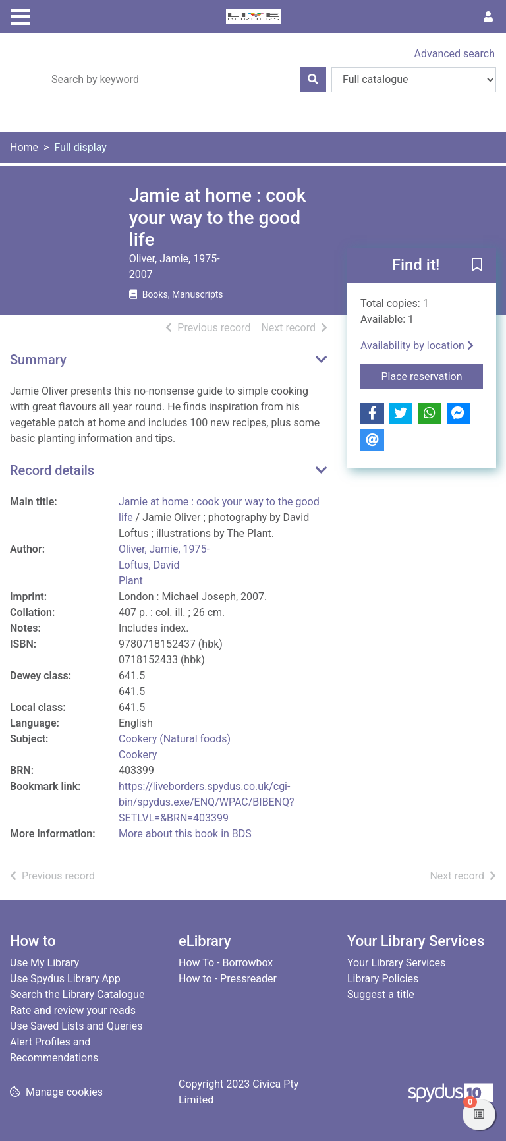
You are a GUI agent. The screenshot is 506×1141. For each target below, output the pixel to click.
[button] (477, 265)
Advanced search (454, 53)
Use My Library (44, 963)
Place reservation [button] (432, 375)
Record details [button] (52, 470)
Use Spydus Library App (65, 978)
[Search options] (413, 79)
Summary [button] (38, 360)
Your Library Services (396, 963)
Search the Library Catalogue (77, 994)
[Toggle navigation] (20, 15)
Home (24, 147)
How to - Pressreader (228, 978)
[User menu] (488, 17)
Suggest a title (380, 994)
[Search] (313, 79)
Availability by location (417, 345)
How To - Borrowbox (226, 963)
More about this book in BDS (185, 833)
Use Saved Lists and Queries (76, 1026)
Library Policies (382, 978)
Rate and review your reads (73, 1010)
